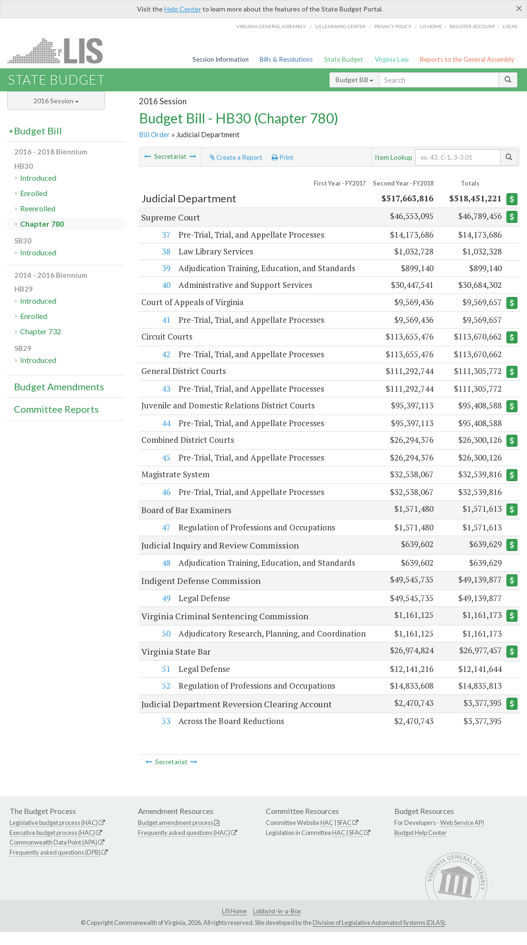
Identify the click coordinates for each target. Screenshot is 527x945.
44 (165, 423)
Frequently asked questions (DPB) (55, 865)
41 (165, 319)
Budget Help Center (420, 845)
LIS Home (234, 924)
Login (510, 26)
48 (165, 564)
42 (165, 354)
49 (165, 599)
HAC (326, 835)
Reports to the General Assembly (467, 59)
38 (165, 251)
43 (165, 389)
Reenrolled (37, 208)
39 (165, 268)
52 (165, 698)
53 (165, 734)
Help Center (182, 9)
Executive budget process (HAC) (52, 845)
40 (165, 284)
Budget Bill (354, 80)
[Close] (519, 8)
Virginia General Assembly (271, 26)
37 (165, 234)
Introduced (38, 177)
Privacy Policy (392, 26)
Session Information (220, 59)
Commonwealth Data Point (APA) (53, 855)
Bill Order (154, 134)
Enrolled (33, 193)
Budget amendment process (175, 835)
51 (165, 681)
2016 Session (56, 101)
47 (165, 528)
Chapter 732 (40, 331)
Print (283, 157)
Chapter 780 (42, 223)
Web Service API (462, 835)
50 (165, 634)
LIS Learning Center (340, 26)
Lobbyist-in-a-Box (277, 924)
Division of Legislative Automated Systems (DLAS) (379, 935)
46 (165, 493)
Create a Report (236, 157)
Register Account (472, 26)
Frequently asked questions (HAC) (184, 845)
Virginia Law (392, 59)
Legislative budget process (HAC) (54, 835)
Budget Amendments (59, 386)
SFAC (344, 835)
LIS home (431, 26)
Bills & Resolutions (286, 59)
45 (165, 458)
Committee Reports (56, 409)
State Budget (343, 59)
